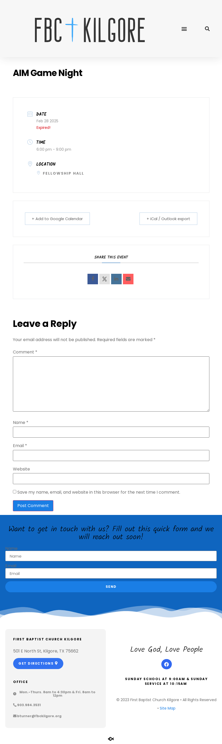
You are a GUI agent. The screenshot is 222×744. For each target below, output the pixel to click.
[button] (184, 28)
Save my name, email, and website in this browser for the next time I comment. (98, 492)
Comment (25, 352)
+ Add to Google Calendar (58, 218)
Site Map (167, 708)
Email (20, 446)
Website (21, 469)
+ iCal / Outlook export (168, 218)
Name (20, 423)
